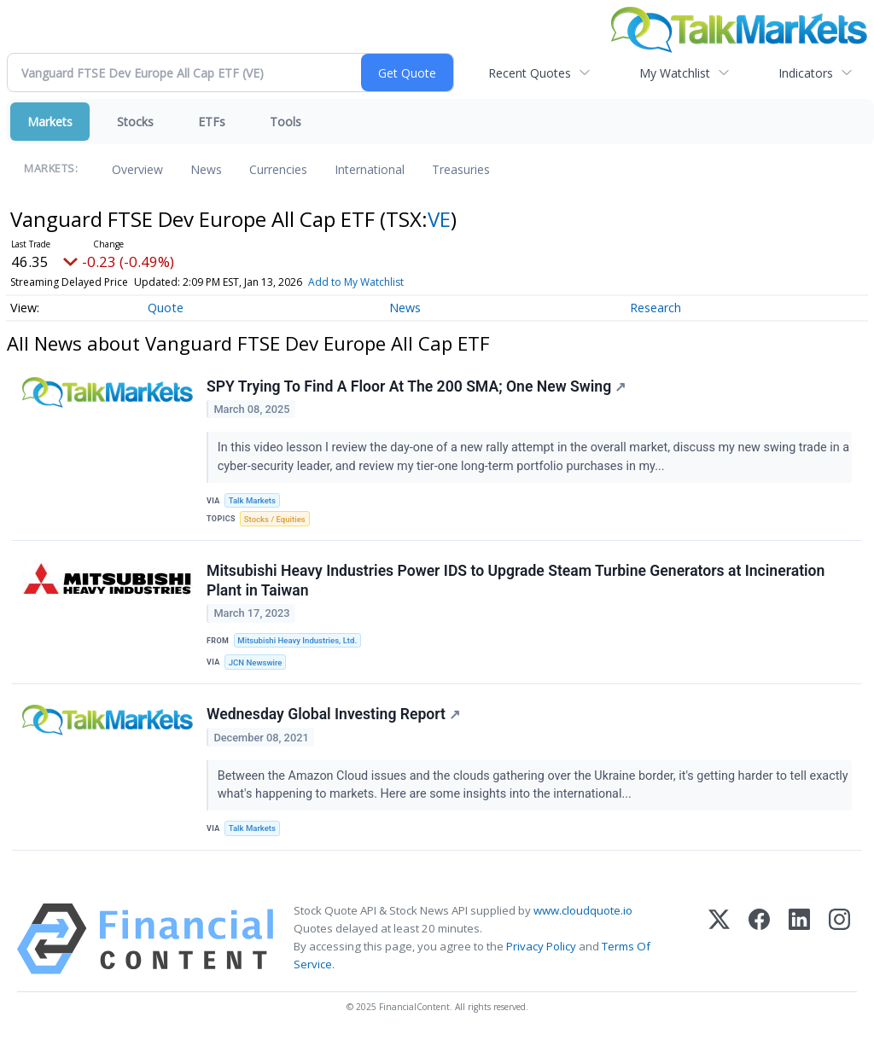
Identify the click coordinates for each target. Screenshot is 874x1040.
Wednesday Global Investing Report (333, 714)
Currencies (278, 169)
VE (439, 219)
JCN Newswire (256, 662)
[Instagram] (839, 939)
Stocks (135, 121)
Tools (285, 121)
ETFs (211, 121)
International (370, 169)
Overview (137, 169)
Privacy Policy (541, 946)
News (206, 169)
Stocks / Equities (275, 519)
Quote (166, 307)
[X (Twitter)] (719, 939)
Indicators (805, 73)
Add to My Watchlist (356, 282)
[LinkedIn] (799, 939)
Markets (50, 121)
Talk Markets (252, 500)
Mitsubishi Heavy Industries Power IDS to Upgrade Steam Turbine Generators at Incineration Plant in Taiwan (515, 580)
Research (655, 307)
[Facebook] (759, 939)
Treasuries (461, 169)
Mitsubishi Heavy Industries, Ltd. (297, 640)
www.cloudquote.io (582, 910)
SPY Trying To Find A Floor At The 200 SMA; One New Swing (416, 386)
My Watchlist (674, 73)
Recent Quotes (529, 73)
